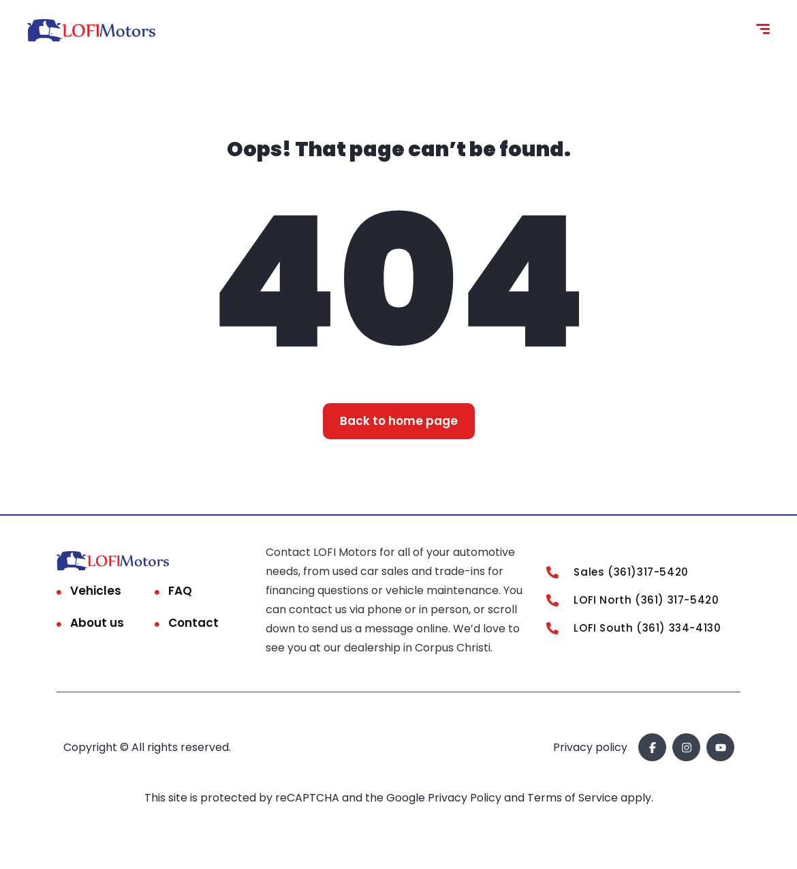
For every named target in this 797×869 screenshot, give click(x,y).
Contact (193, 623)
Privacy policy (590, 747)
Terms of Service (574, 798)
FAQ (180, 591)
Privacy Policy (466, 798)
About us (97, 623)
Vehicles (95, 591)
